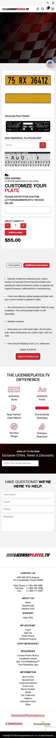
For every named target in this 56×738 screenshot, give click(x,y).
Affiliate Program (28, 639)
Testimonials (28, 606)
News (28, 603)
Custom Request (28, 644)
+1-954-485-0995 (34, 586)
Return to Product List (28, 356)
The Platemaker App (28, 665)
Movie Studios (28, 689)
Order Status (28, 636)
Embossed (28, 686)
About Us (28, 598)
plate (12, 191)
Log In (28, 630)
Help (25, 618)
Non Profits (28, 677)
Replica (27, 698)
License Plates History (28, 656)
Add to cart (15, 232)
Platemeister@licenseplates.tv (28, 715)
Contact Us (28, 573)
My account (28, 626)
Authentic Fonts (28, 702)
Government (28, 680)
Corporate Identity (28, 683)
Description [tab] (14, 265)
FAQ (31, 618)
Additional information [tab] (36, 265)
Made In (28, 609)
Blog (28, 705)
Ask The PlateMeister (28, 662)
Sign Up (28, 633)
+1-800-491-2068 (34, 588)
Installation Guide (28, 659)
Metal (28, 692)
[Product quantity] (15, 225)
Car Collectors (28, 695)
